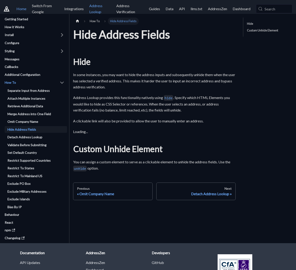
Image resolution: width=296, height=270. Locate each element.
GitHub (158, 262)
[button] (34, 35)
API (182, 8)
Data (169, 8)
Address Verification (125, 8)
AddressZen (217, 8)
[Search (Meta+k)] (274, 8)
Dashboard (241, 8)
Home (21, 8)
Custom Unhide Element (262, 30)
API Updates (30, 262)
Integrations (74, 8)
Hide (250, 23)
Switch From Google (42, 8)
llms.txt (196, 8)
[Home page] (77, 21)
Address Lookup (95, 8)
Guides (154, 8)
